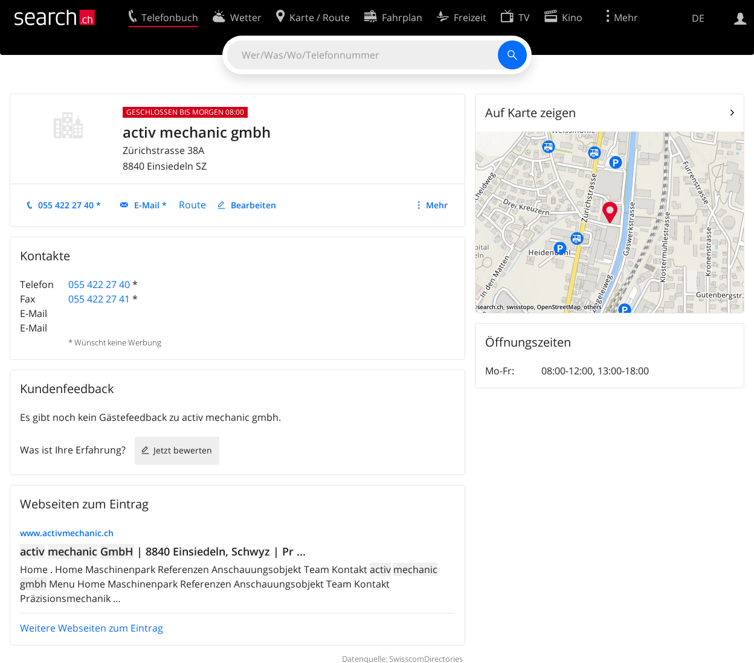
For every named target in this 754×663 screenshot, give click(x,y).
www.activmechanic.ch (67, 533)
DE (698, 18)
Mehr (437, 205)
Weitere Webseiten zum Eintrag (91, 628)
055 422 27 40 (99, 284)
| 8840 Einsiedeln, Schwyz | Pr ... (163, 551)
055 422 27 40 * (69, 205)
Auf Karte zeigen (530, 112)
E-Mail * (150, 205)
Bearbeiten (253, 205)
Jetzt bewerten (182, 450)
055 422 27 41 (99, 299)
